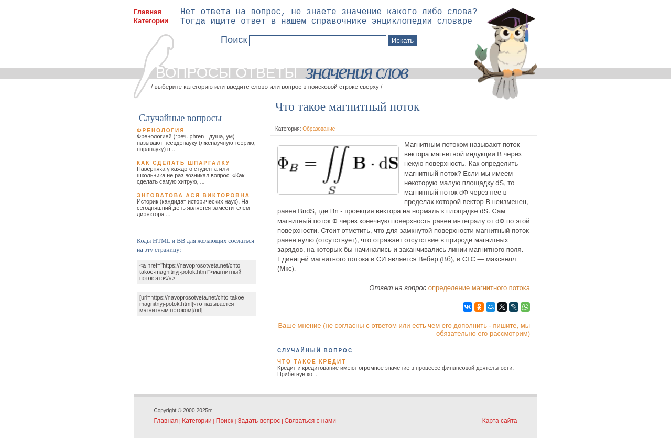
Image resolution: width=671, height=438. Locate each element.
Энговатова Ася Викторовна (193, 195)
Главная (147, 12)
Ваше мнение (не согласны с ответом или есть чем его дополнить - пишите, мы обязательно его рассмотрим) (404, 329)
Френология (161, 130)
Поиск (224, 420)
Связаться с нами (310, 420)
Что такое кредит (311, 362)
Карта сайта (499, 420)
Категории (151, 21)
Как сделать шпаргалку (183, 163)
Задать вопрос (258, 420)
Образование (318, 129)
